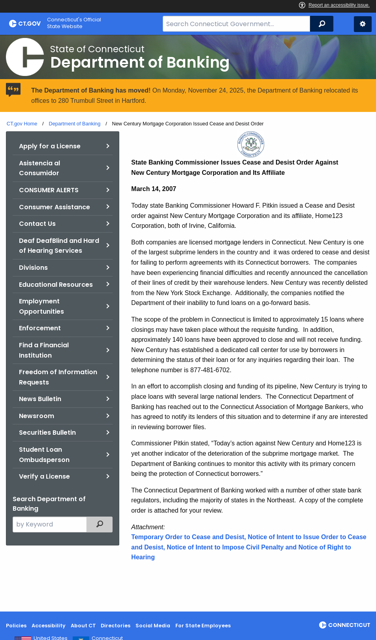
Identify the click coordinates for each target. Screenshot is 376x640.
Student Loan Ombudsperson (44, 454)
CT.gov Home (22, 124)
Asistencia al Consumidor (39, 168)
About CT (83, 625)
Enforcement (40, 328)
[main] (188, 323)
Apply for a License (50, 146)
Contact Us (37, 223)
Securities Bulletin (47, 432)
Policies (16, 625)
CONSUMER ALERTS (49, 190)
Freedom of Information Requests (58, 377)
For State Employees (203, 625)
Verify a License (44, 476)
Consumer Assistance (54, 207)
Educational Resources (56, 284)
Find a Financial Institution (44, 350)
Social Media (152, 625)
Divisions (33, 267)
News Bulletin (40, 398)
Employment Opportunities (41, 306)
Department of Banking (74, 124)
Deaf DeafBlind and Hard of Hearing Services (59, 246)
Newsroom (36, 415)
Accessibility (49, 625)
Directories (115, 625)
